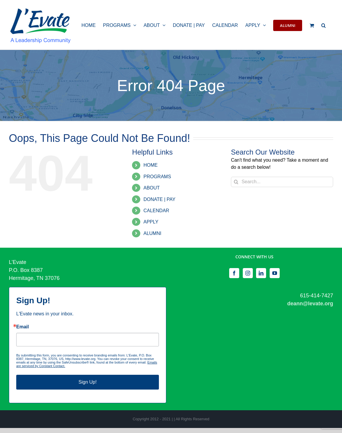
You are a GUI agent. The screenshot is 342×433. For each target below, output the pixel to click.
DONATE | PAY (159, 199)
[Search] (236, 182)
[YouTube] (275, 273)
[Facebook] (234, 273)
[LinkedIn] (261, 273)
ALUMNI (152, 233)
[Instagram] (248, 273)
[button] (323, 25)
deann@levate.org (310, 303)
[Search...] (282, 182)
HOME (151, 165)
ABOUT (152, 187)
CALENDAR (156, 210)
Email (22, 327)
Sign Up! (88, 382)
